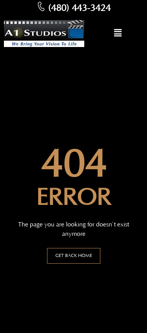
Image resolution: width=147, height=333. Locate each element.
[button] (117, 33)
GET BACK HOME (73, 255)
